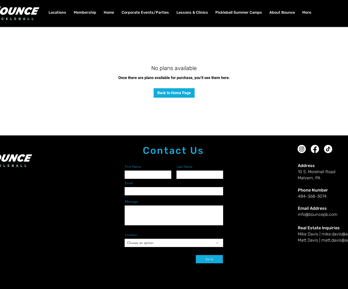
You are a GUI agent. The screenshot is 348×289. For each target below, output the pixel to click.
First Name (133, 166)
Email (129, 183)
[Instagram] (302, 149)
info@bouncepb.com (317, 214)
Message (131, 201)
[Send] (209, 259)
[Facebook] (315, 149)
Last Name (184, 166)
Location (131, 234)
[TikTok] (328, 149)
